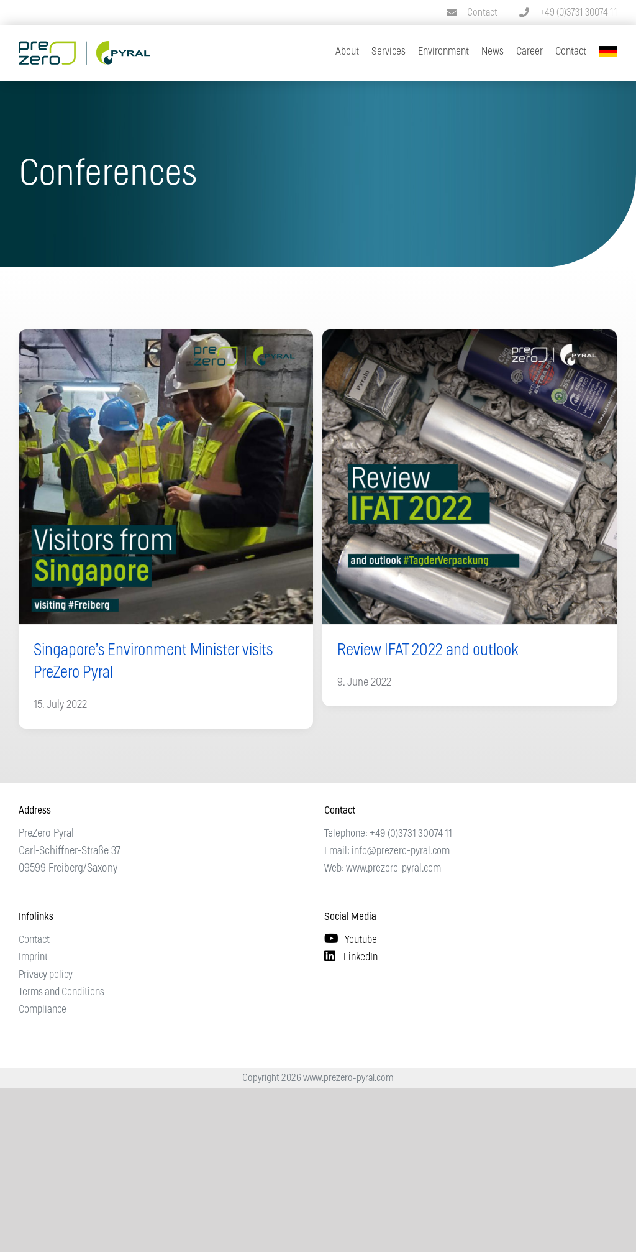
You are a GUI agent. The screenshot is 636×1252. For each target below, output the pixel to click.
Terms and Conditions (61, 992)
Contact (482, 12)
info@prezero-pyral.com (401, 850)
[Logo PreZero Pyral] (84, 46)
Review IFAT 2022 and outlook (427, 650)
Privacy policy (46, 974)
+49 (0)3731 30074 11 (578, 12)
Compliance (42, 1009)
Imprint (33, 957)
